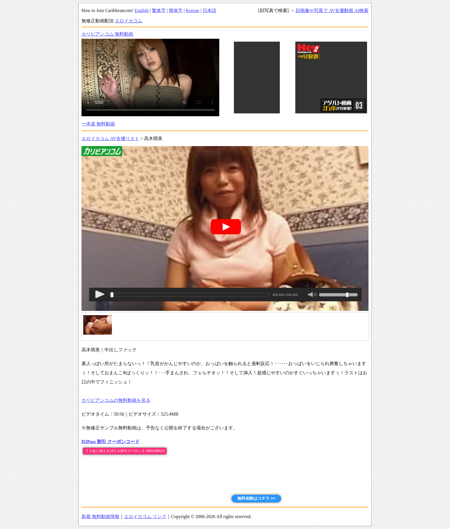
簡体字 (176, 10)
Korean (192, 10)
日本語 (209, 10)
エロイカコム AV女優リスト (110, 138)
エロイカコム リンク (145, 516)
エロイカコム (128, 20)
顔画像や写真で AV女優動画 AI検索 (332, 10)
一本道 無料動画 (98, 123)
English (142, 10)
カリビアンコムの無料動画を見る (116, 400)
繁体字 (159, 10)
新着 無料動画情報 (100, 516)
